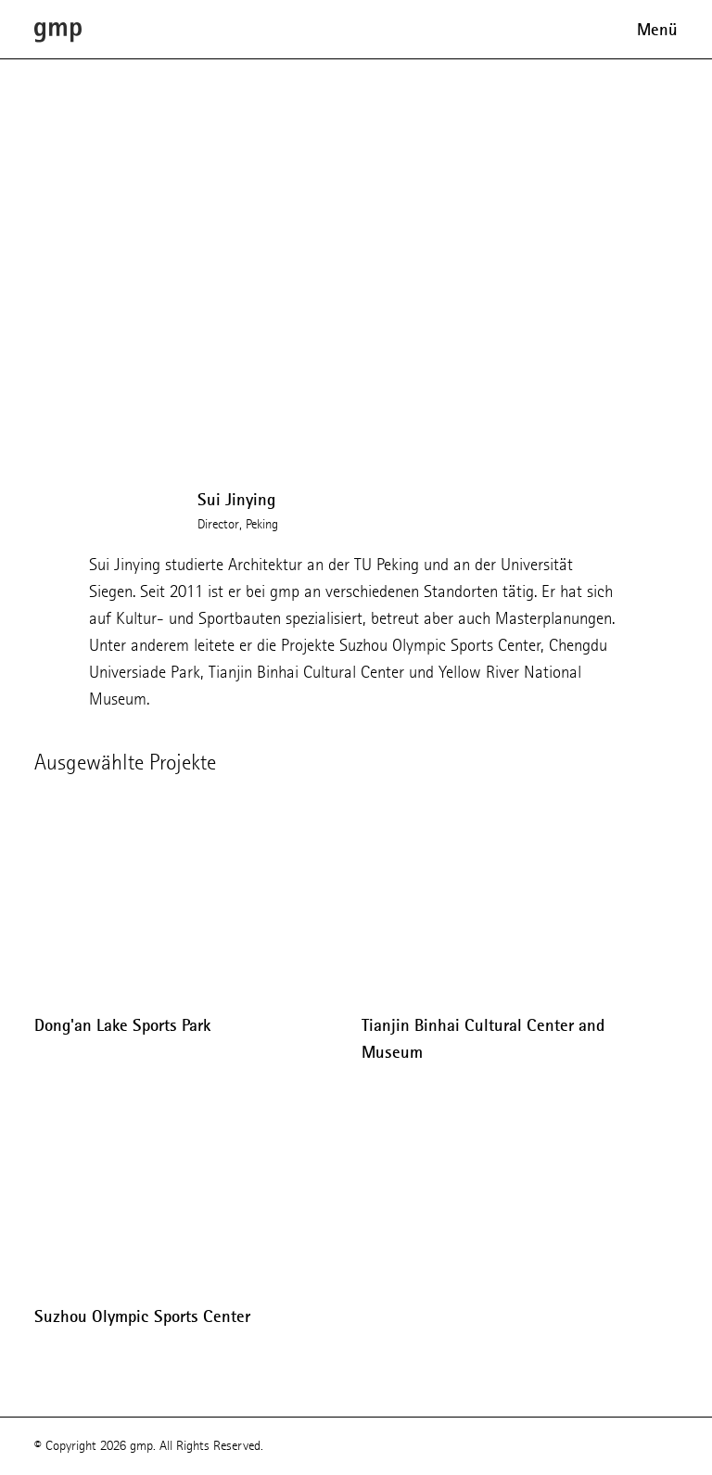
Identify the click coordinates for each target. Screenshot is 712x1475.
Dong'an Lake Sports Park (122, 1025)
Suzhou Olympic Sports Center (142, 1316)
